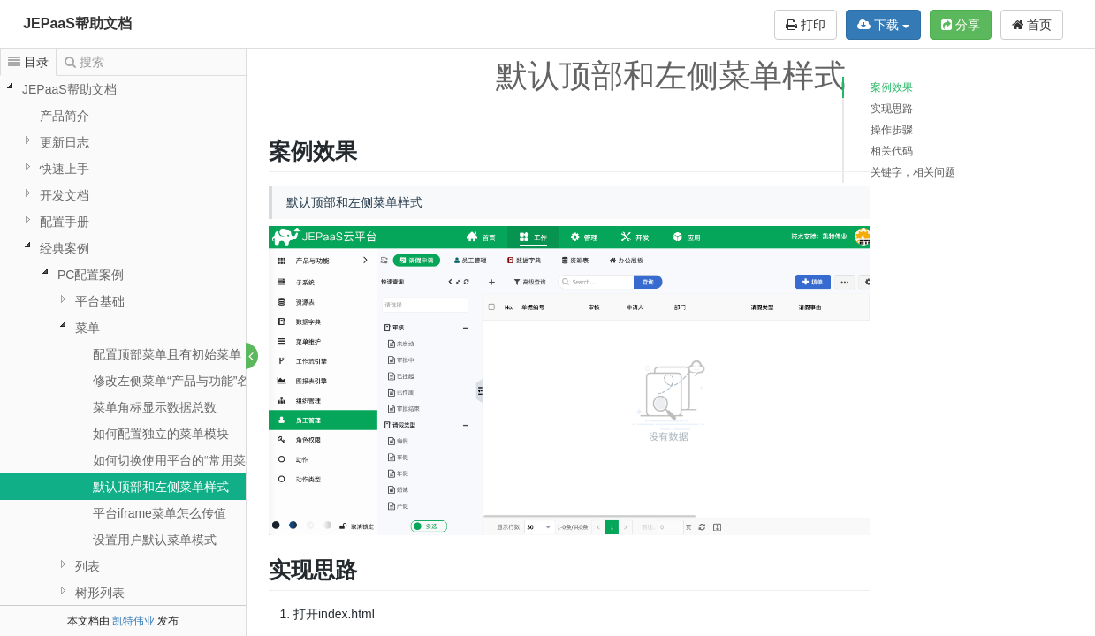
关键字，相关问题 (913, 172)
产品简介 (64, 116)
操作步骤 (892, 130)
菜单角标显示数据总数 (155, 407)
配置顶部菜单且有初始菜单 (167, 354)
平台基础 (100, 301)
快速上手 (64, 169)
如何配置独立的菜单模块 (161, 434)
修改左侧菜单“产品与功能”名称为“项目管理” (212, 381)
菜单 (87, 328)
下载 (883, 25)
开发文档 (64, 195)
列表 (87, 566)
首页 (1032, 25)
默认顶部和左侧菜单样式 (161, 487)
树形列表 (100, 593)
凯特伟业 (133, 621)
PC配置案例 (90, 275)
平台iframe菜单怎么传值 (159, 513)
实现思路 (892, 108)
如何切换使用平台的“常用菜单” (177, 460)
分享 (960, 25)
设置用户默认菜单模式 (155, 540)
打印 (805, 25)
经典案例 (64, 248)
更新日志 (64, 142)
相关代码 (892, 151)
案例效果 (892, 87)
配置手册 (64, 222)
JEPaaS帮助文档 (77, 23)
